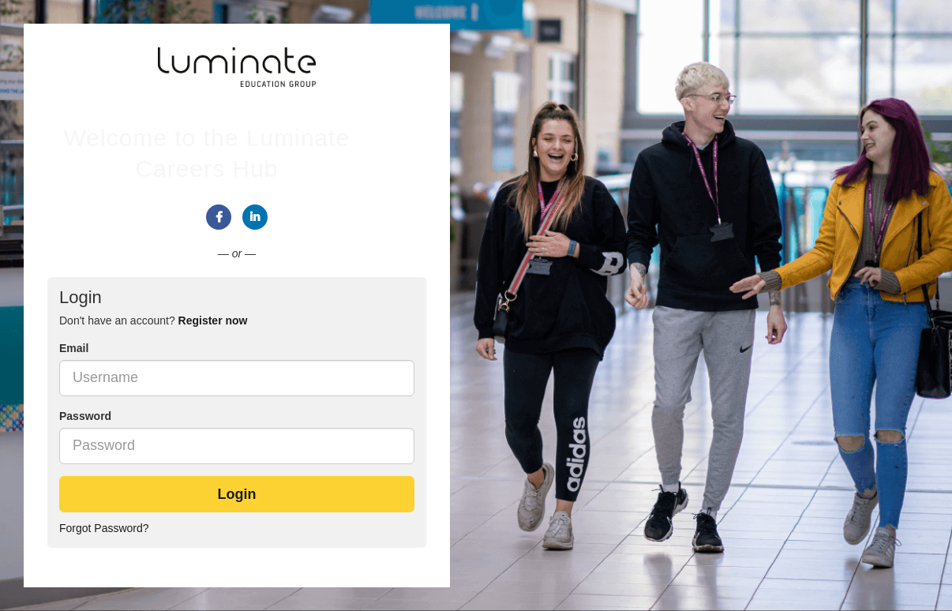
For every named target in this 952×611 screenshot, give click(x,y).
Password (85, 416)
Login (237, 494)
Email (73, 348)
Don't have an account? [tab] (153, 320)
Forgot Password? (104, 528)
